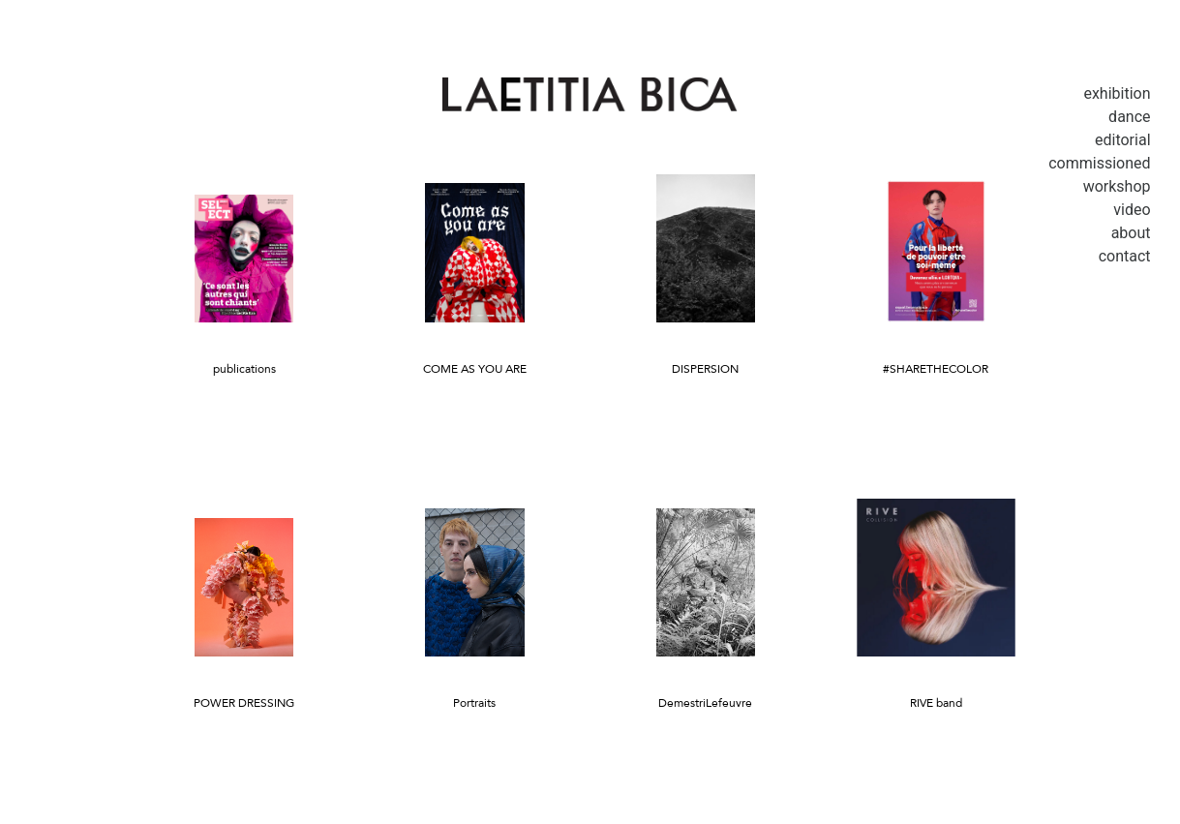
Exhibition (1116, 93)
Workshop (1117, 186)
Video (1131, 209)
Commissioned (1099, 163)
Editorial (1123, 140)
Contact (1125, 256)
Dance (1129, 116)
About (1131, 233)
